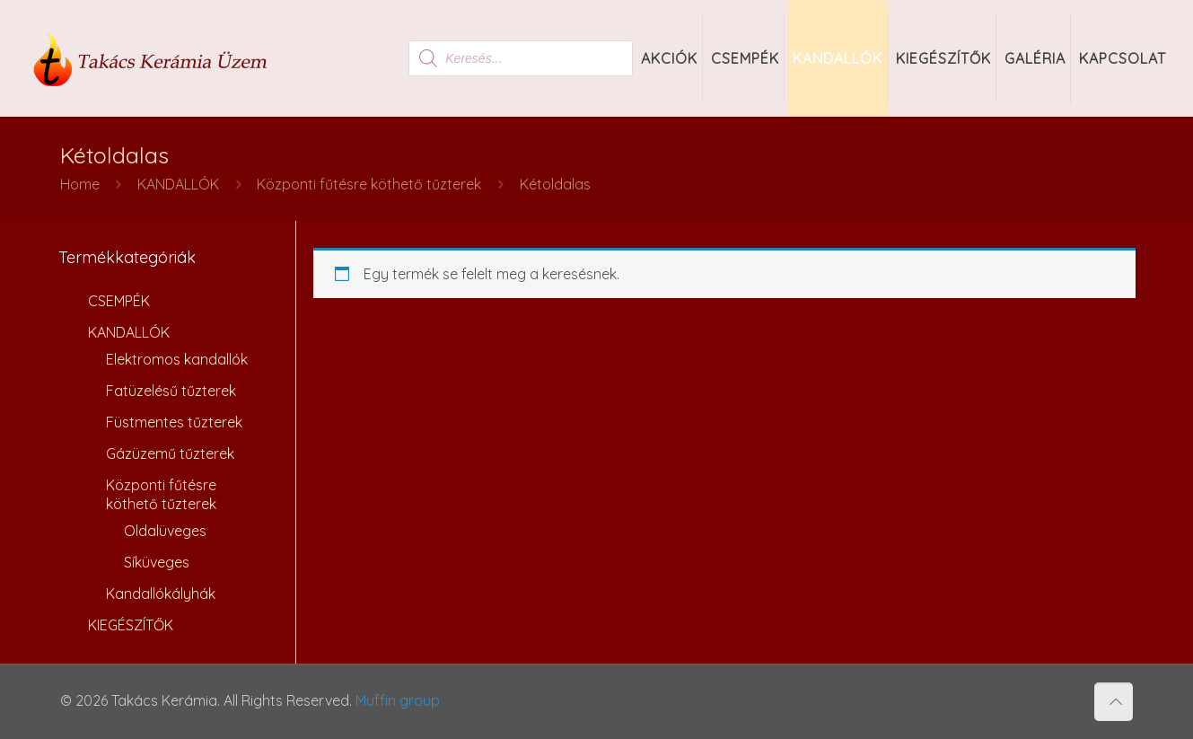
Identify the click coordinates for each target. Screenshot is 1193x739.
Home (80, 184)
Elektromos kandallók (177, 359)
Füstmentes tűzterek (174, 422)
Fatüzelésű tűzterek (171, 391)
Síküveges (156, 562)
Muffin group (397, 700)
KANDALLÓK (178, 184)
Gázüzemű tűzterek (170, 453)
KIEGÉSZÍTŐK (130, 625)
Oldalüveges (165, 531)
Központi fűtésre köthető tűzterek (369, 184)
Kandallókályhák (160, 594)
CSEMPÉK (119, 301)
